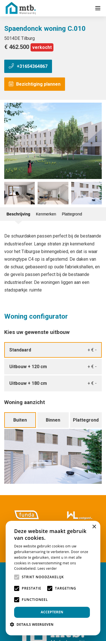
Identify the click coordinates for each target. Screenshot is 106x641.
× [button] (94, 527)
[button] (33, 624)
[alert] (53, 578)
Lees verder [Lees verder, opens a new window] (47, 568)
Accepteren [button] (52, 612)
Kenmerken (46, 214)
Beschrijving (18, 214)
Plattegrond (72, 214)
